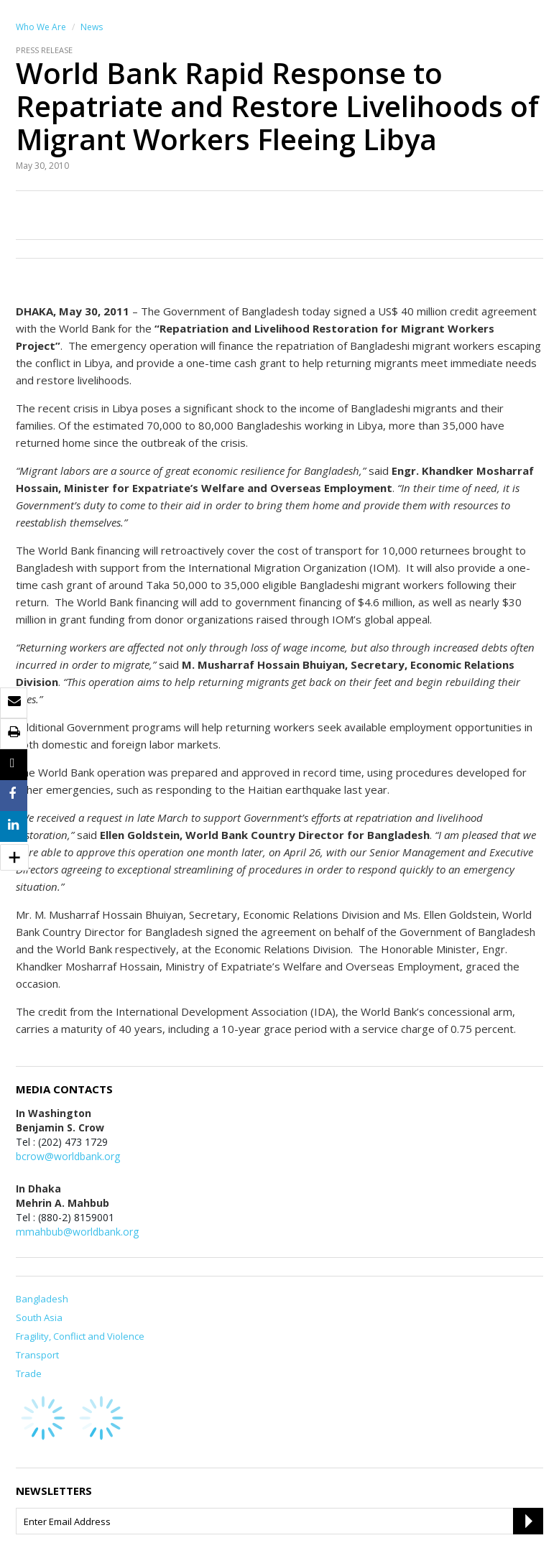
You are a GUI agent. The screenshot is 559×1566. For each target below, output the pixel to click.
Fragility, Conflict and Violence (80, 1336)
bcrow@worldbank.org (68, 1156)
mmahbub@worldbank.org (77, 1231)
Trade (29, 1373)
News (91, 27)
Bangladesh (42, 1298)
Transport (37, 1354)
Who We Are (41, 27)
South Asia (39, 1317)
